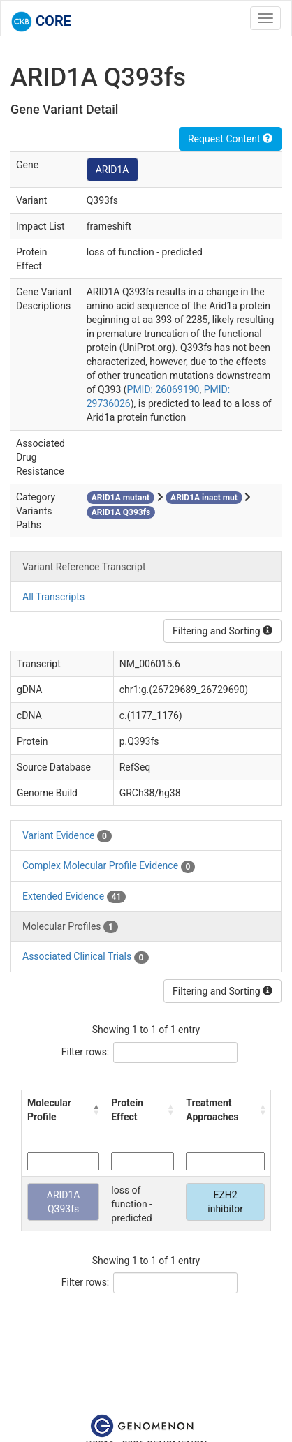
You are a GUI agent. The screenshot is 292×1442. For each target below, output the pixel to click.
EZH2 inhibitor (225, 1201)
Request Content (230, 138)
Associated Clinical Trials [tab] (85, 957)
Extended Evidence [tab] (74, 897)
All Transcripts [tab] (53, 596)
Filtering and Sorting (222, 631)
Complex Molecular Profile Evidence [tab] (108, 866)
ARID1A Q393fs (63, 1201)
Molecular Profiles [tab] (70, 927)
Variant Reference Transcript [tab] (83, 566)
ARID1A (112, 169)
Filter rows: (85, 1051)
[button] (95, 1110)
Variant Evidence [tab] (67, 836)
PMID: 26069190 (163, 389)
